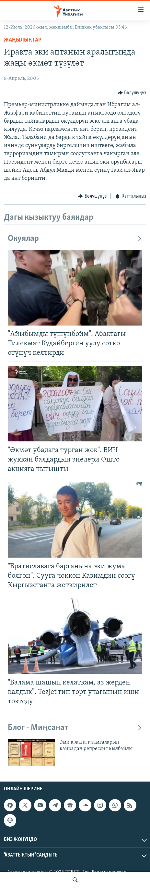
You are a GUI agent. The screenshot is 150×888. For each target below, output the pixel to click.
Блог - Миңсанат (75, 727)
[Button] (132, 93)
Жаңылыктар (22, 40)
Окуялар (75, 238)
